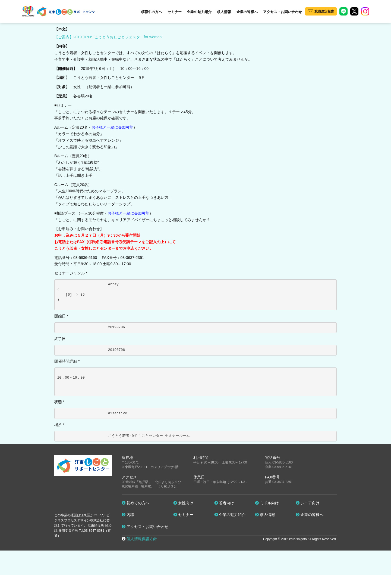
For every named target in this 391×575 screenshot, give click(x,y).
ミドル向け (267, 503)
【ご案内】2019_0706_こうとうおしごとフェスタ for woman (108, 37)
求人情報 (224, 12)
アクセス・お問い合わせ (282, 12)
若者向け (224, 503)
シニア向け (308, 503)
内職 (128, 514)
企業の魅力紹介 (199, 12)
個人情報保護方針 (142, 539)
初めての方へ (135, 503)
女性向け (183, 503)
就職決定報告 (324, 11)
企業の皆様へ (247, 12)
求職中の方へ (151, 12)
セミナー (175, 12)
